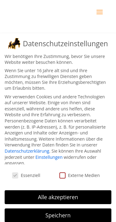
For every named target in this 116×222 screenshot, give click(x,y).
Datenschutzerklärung (27, 151)
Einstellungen (49, 157)
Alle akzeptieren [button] (58, 197)
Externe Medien (79, 175)
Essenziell (26, 175)
